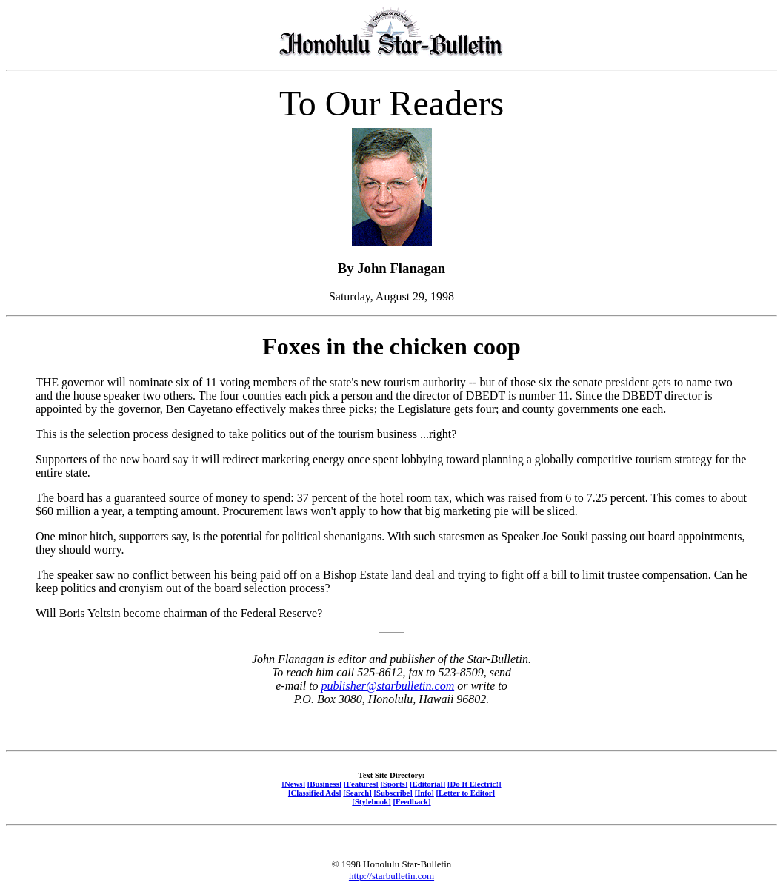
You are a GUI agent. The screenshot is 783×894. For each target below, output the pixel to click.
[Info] (424, 792)
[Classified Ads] (314, 792)
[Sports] (393, 783)
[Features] (361, 783)
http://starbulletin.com (391, 875)
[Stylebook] (371, 801)
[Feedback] (411, 801)
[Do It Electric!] (474, 783)
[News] (293, 783)
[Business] (324, 783)
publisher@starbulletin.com (388, 685)
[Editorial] (427, 783)
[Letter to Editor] (466, 792)
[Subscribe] (393, 792)
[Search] (357, 792)
